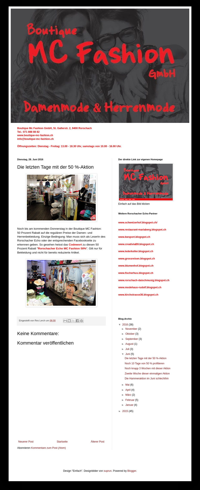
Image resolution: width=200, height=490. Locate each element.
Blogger (131, 470)
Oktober (130, 333)
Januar (129, 404)
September (132, 338)
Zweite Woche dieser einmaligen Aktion (147, 373)
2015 (125, 411)
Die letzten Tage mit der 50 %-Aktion (145, 358)
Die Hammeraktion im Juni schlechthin (147, 378)
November (131, 328)
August (129, 343)
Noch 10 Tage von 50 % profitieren (144, 363)
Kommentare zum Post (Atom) (48, 447)
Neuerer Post (26, 441)
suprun (108, 470)
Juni (128, 354)
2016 (125, 324)
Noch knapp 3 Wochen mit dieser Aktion (148, 368)
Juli (127, 349)
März (128, 394)
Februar (130, 399)
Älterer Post (97, 441)
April (128, 389)
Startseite (62, 441)
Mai (127, 384)
